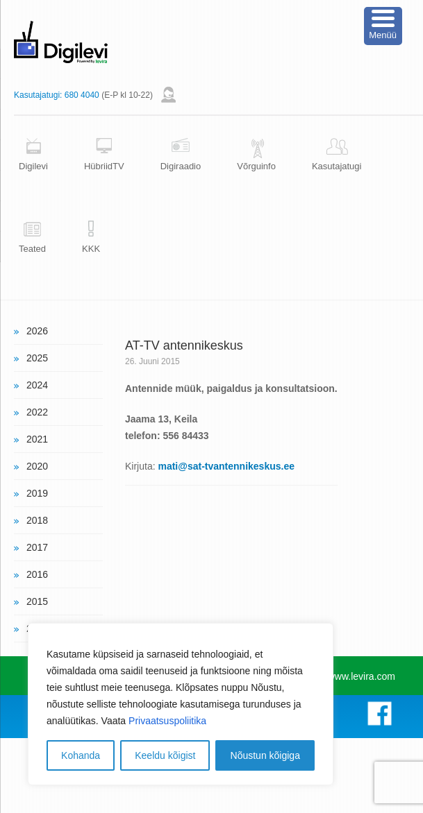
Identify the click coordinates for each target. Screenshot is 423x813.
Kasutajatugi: (38, 95)
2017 (37, 547)
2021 (37, 439)
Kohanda (80, 755)
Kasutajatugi (337, 166)
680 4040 (82, 95)
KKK (91, 248)
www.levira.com (361, 676)
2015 (37, 601)
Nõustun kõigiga (265, 755)
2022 (37, 412)
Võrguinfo (256, 166)
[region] (180, 704)
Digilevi (33, 166)
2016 (37, 574)
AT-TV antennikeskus (184, 345)
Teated (32, 248)
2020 (37, 466)
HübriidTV (104, 166)
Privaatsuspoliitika (167, 720)
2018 (37, 520)
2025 (37, 357)
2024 (37, 385)
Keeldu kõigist (165, 755)
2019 (37, 493)
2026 (37, 330)
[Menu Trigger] (383, 26)
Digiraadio (180, 166)
